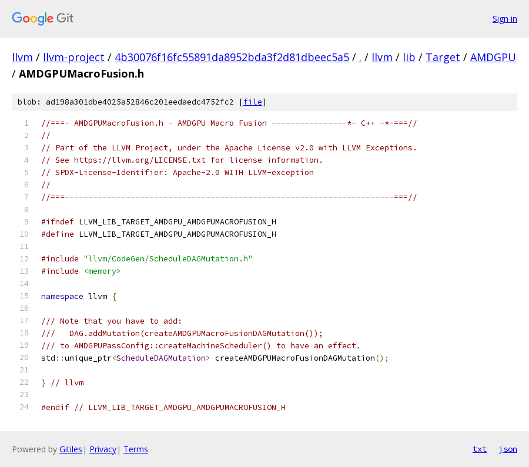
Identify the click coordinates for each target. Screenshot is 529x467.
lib (409, 57)
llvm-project (74, 57)
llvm (22, 57)
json (507, 449)
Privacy (102, 449)
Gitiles (70, 449)
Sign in (505, 18)
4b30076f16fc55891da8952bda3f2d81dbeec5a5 (232, 57)
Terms (135, 449)
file (252, 102)
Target (443, 57)
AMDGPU (493, 57)
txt (480, 449)
